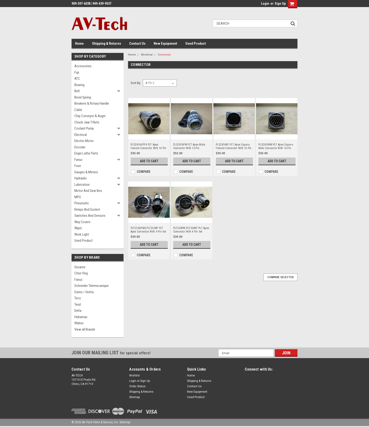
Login (265, 3)
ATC (77, 78)
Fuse (77, 166)
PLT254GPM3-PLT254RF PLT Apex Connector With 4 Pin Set (148, 229)
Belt (77, 91)
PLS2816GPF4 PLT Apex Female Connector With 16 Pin (148, 146)
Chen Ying (81, 273)
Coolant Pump (84, 128)
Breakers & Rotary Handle (91, 103)
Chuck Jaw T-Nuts (86, 122)
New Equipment (165, 43)
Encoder (79, 147)
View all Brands (84, 329)
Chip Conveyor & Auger (90, 116)
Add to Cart (149, 161)
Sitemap (134, 397)
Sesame (79, 267)
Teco (77, 298)
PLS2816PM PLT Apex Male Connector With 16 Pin (189, 146)
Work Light (81, 234)
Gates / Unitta (84, 292)
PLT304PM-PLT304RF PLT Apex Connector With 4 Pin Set (191, 229)
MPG (77, 197)
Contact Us (137, 43)
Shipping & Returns (106, 43)
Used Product (195, 43)
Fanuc (78, 160)
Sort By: (136, 83)
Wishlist (134, 375)
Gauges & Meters (86, 172)
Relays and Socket (87, 209)
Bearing (79, 85)
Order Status (137, 386)
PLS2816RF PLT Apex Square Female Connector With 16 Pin (234, 146)
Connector (164, 54)
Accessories (83, 66)
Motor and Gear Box (88, 191)
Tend (77, 304)
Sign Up (280, 3)
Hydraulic (80, 178)
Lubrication (82, 184)
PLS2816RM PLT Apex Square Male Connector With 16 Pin (275, 146)
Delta (77, 310)
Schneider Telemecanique (91, 286)
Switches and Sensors (89, 216)
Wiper (78, 228)
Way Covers (82, 222)
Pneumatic (81, 203)
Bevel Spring (82, 97)
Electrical (80, 135)
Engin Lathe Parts (86, 153)
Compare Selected (280, 277)
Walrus (79, 323)
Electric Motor (84, 141)
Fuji (76, 72)
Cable (78, 110)
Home (79, 43)
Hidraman (80, 317)
